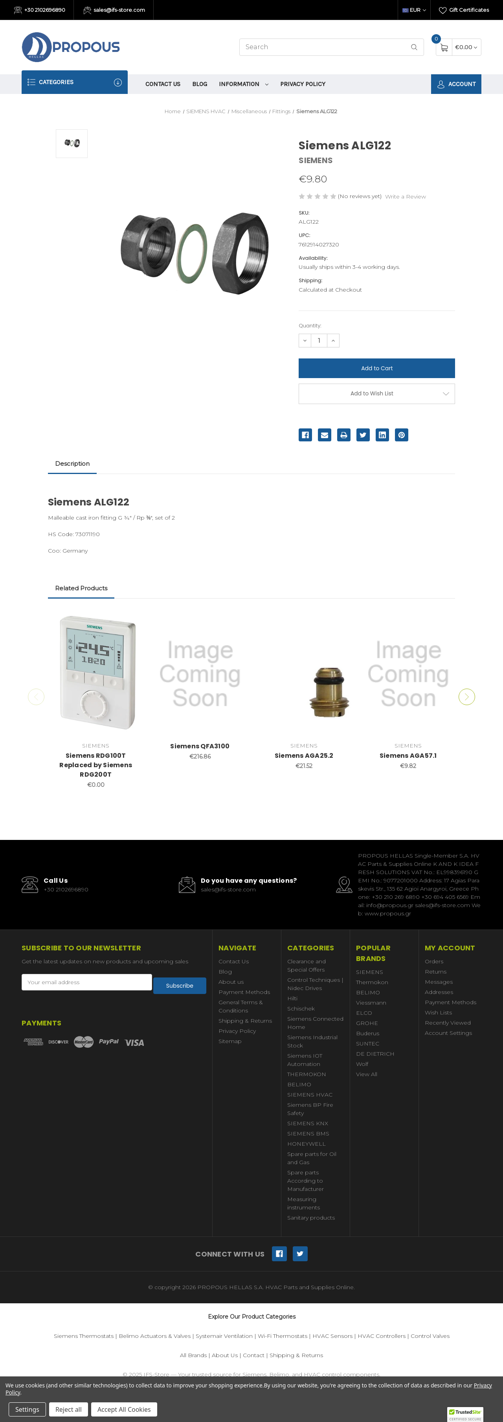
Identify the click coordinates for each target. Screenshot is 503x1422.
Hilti (292, 998)
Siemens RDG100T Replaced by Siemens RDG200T (95, 765)
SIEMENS (369, 972)
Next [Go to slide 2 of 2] (469, 697)
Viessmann (371, 1002)
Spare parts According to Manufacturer (305, 1180)
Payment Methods (244, 992)
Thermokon (372, 982)
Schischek (301, 1008)
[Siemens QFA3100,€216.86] (200, 674)
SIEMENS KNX (307, 1123)
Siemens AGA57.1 (408, 755)
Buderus (367, 1033)
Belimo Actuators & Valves (155, 1335)
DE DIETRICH (375, 1053)
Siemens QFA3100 (199, 746)
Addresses (439, 992)
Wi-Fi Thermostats (282, 1335)
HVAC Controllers (382, 1335)
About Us (225, 1355)
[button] (465, 1414)
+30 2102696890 (39, 11)
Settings (27, 1409)
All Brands (193, 1355)
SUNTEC (367, 1043)
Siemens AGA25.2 (304, 755)
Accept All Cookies (124, 1409)
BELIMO (299, 1084)
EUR (414, 10)
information (243, 84)
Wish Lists (438, 1012)
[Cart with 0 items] (466, 47)
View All (366, 1074)
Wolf (362, 1063)
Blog (199, 84)
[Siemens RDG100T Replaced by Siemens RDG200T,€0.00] (96, 674)
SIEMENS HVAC (309, 1094)
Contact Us (162, 84)
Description (72, 463)
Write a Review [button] (405, 196)
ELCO (364, 1012)
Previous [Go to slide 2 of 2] (33, 697)
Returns (435, 971)
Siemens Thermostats (84, 1335)
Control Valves (430, 1335)
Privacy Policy (302, 84)
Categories (75, 82)
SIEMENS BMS (308, 1133)
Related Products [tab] (81, 588)
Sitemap (230, 1041)
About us (231, 981)
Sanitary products (311, 1217)
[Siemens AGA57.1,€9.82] (408, 674)
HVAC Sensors (332, 1335)
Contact (253, 1355)
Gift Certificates (464, 11)
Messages (439, 981)
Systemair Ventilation (224, 1335)
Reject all (68, 1409)
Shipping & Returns (245, 1020)
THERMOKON (306, 1074)
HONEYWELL (306, 1143)
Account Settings (448, 1032)
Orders (434, 961)
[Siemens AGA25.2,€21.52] (304, 674)
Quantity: (310, 325)
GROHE (367, 1023)
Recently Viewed (448, 1022)
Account (456, 84)
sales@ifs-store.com (114, 11)
